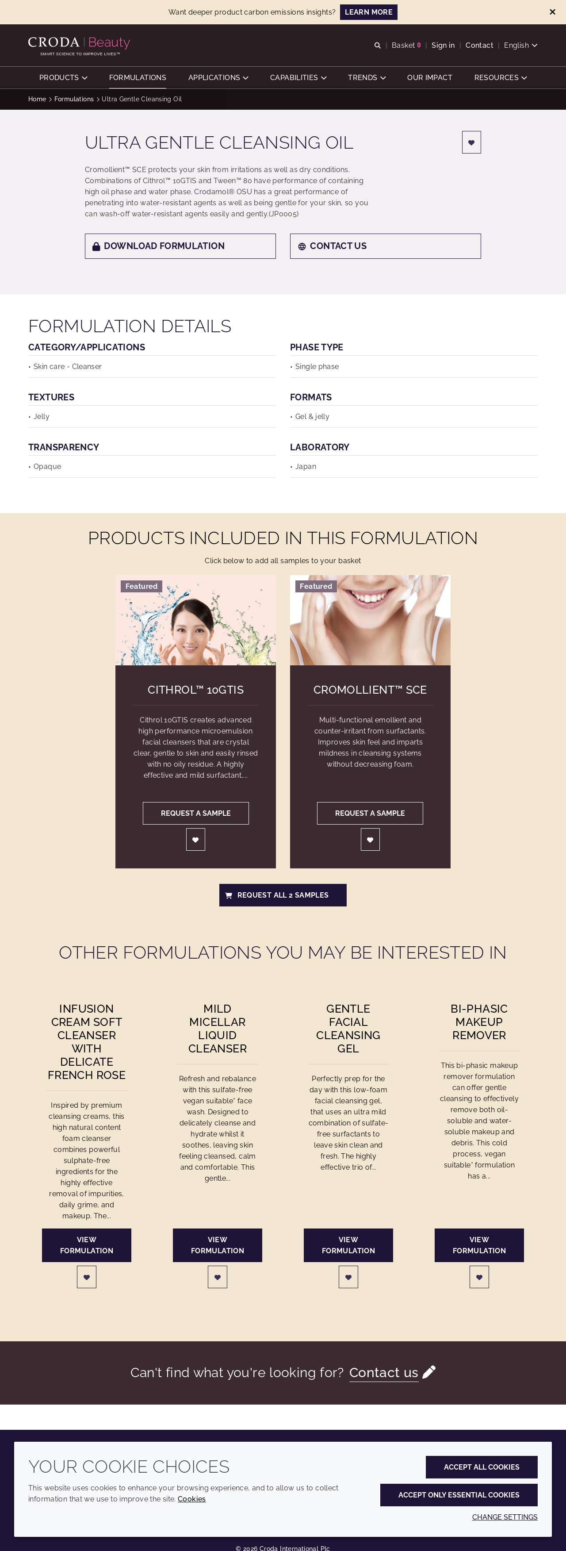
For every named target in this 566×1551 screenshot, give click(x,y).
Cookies (192, 1499)
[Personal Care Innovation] (80, 43)
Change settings (505, 1517)
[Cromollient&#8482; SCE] (370, 621)
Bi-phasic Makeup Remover (479, 1023)
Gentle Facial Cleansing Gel (348, 1029)
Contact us (332, 247)
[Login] (472, 143)
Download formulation (158, 247)
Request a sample (196, 814)
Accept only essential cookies (459, 1495)
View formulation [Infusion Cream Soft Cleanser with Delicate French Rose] (86, 1246)
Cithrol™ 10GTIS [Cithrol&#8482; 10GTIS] (196, 690)
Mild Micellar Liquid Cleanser (217, 1029)
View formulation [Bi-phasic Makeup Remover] (479, 1246)
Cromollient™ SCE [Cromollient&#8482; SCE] (370, 690)
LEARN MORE (369, 12)
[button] (63, 77)
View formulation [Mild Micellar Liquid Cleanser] (217, 1246)
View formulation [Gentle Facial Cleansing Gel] (348, 1246)
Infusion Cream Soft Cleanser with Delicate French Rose (87, 1043)
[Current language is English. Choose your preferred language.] (521, 45)
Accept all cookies (482, 1467)
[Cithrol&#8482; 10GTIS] (195, 621)
